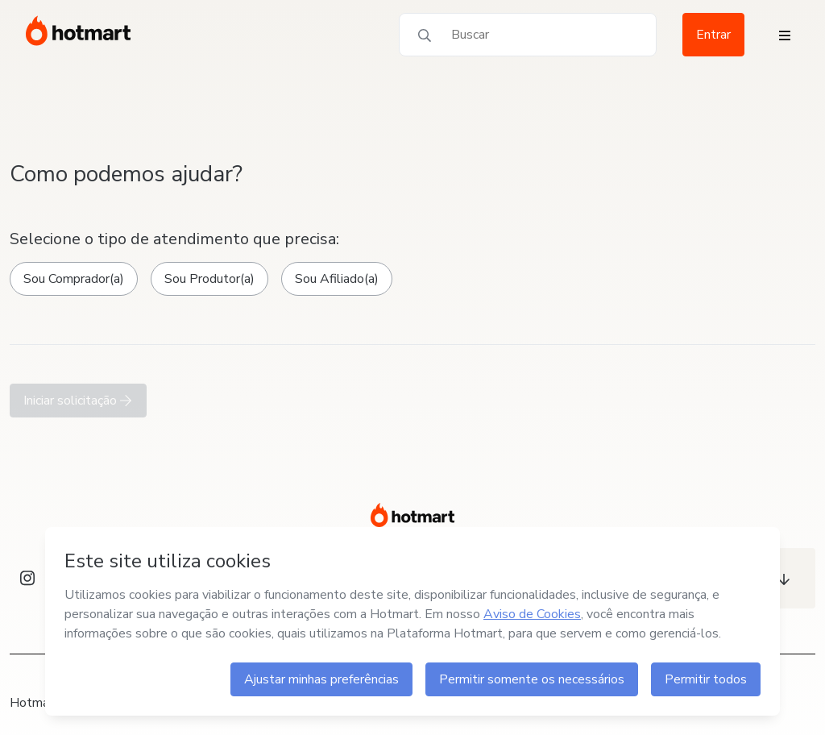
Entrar (713, 35)
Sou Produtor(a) (209, 279)
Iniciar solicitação (78, 400)
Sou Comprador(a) (73, 279)
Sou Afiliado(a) (337, 279)
